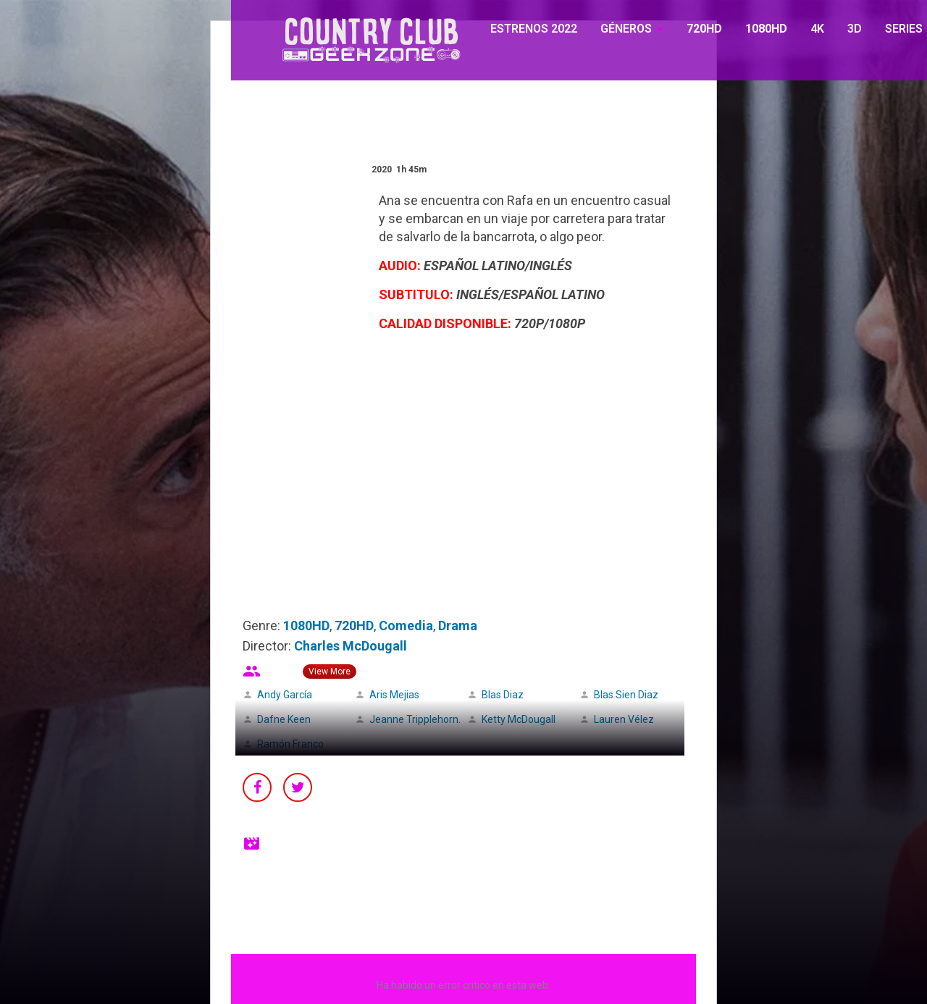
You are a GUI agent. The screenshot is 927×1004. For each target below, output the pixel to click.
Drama (457, 625)
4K (817, 28)
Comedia (406, 625)
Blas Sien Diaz (626, 694)
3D (854, 28)
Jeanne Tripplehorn (413, 719)
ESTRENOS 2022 (533, 28)
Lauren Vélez (624, 719)
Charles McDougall (350, 645)
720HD (704, 28)
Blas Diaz (503, 694)
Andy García (284, 694)
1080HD (766, 28)
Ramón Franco (290, 744)
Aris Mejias (394, 694)
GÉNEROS (626, 28)
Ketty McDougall (518, 719)
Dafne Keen (284, 719)
